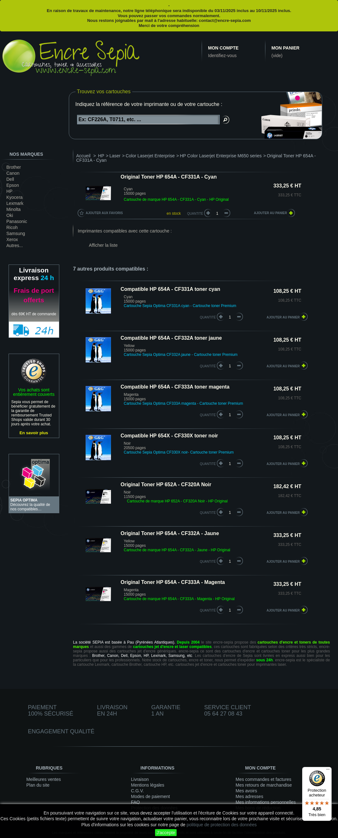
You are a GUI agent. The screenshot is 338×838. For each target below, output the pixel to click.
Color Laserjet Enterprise (150, 155)
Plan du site (37, 785)
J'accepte (166, 832)
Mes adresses (249, 796)
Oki (9, 215)
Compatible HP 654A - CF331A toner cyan (170, 289)
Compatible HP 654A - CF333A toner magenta (175, 387)
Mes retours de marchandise (264, 785)
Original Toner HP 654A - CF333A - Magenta (172, 582)
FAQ (135, 802)
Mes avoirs (246, 791)
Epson (12, 185)
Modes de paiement (150, 796)
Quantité (195, 213)
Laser (114, 155)
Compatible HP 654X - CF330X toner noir (169, 435)
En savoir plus (34, 432)
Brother (13, 167)
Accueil (83, 155)
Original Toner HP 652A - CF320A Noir (165, 484)
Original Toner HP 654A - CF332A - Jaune (169, 533)
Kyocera (14, 197)
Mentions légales (147, 785)
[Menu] (328, 771)
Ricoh (12, 227)
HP (9, 191)
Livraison (140, 779)
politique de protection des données (221, 824)
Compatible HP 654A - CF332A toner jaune (171, 338)
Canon (12, 173)
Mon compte (223, 47)
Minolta (13, 209)
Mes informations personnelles (266, 802)
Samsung (15, 233)
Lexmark (14, 203)
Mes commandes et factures (263, 779)
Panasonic (16, 221)
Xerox (12, 239)
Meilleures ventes (43, 779)
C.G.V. (137, 790)
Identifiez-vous (222, 55)
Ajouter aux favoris (104, 213)
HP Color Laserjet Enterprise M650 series (221, 155)
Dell (10, 179)
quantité (208, 317)
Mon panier (285, 47)
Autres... (14, 245)
